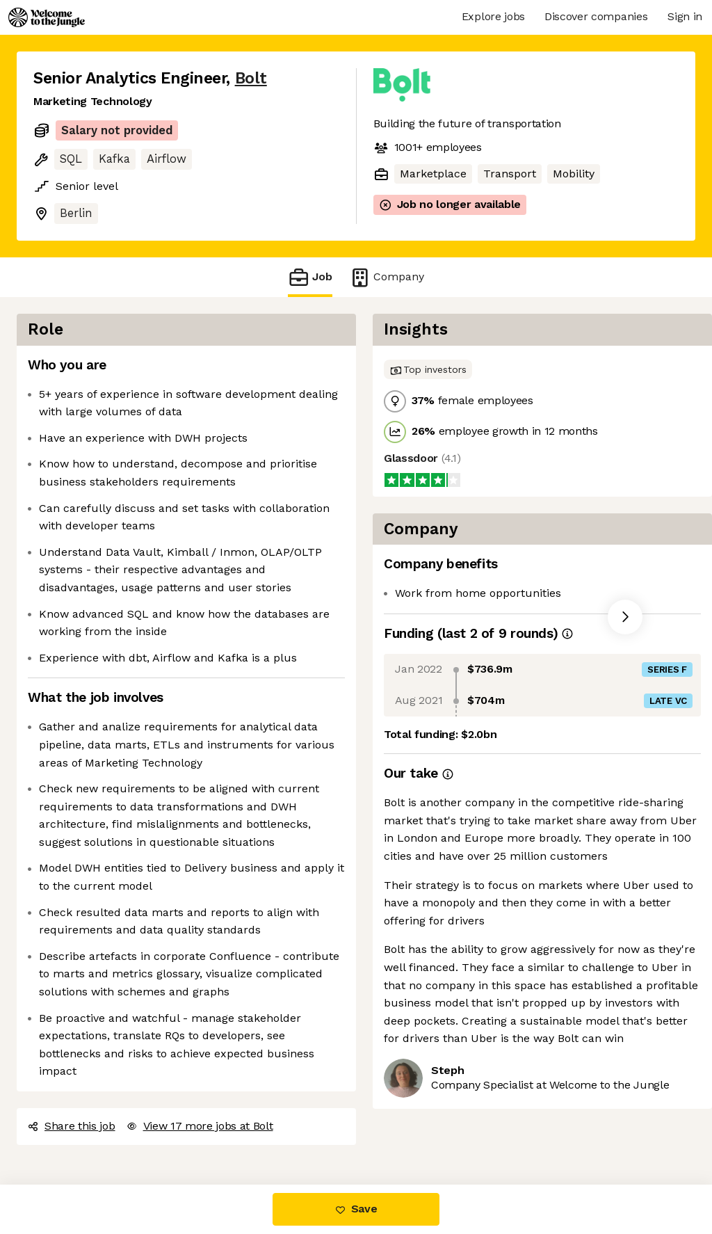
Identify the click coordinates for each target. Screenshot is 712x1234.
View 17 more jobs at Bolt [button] (200, 1125)
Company (386, 277)
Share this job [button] (71, 1125)
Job (310, 277)
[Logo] (46, 17)
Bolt (251, 78)
